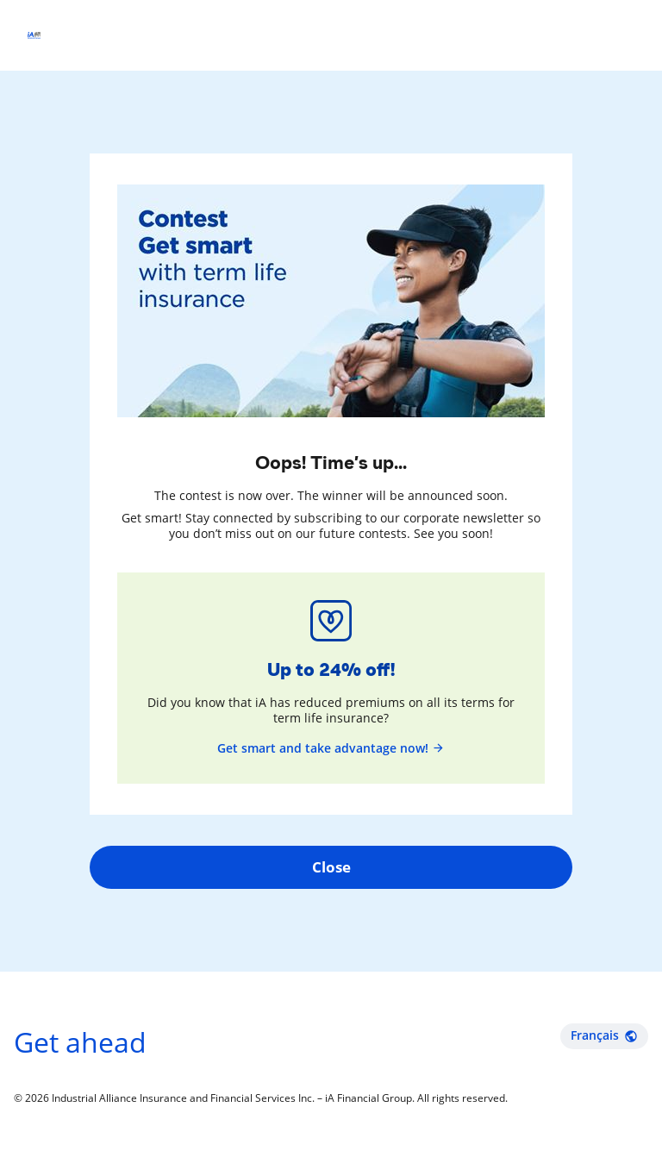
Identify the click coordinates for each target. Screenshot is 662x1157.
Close (331, 867)
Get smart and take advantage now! (331, 748)
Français (604, 1035)
